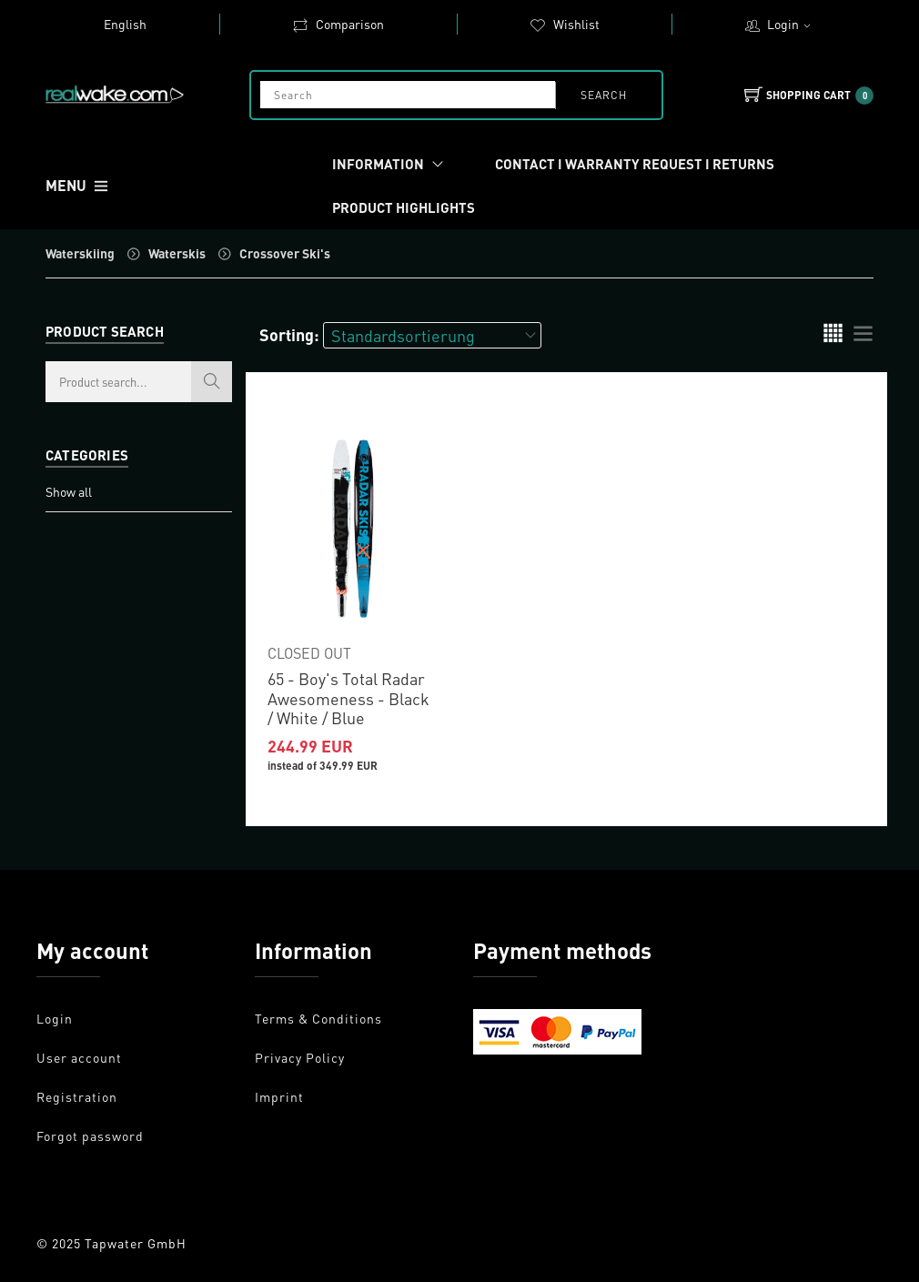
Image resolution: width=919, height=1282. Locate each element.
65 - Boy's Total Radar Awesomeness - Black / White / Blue (348, 698)
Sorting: (289, 334)
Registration (76, 1096)
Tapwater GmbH (136, 1243)
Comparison (338, 23)
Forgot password (90, 1135)
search (604, 95)
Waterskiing (80, 253)
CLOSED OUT (309, 652)
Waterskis (177, 253)
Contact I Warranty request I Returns (634, 164)
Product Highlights (403, 207)
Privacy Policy (300, 1057)
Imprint (279, 1096)
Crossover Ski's (284, 253)
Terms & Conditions (318, 1018)
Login (791, 23)
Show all (68, 491)
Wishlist (565, 23)
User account (79, 1057)
